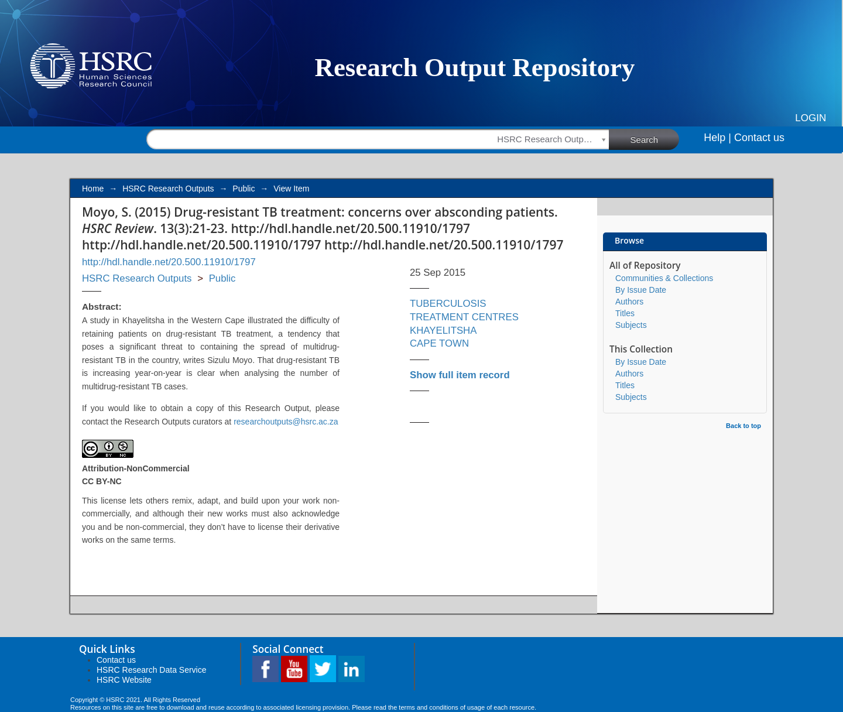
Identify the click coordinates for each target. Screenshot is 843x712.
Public (243, 188)
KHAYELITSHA (443, 330)
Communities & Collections (664, 278)
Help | (717, 137)
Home (93, 188)
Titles (625, 313)
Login (810, 118)
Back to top (743, 425)
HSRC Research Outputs (168, 188)
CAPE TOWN (439, 343)
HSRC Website (124, 679)
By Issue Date (640, 290)
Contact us (759, 137)
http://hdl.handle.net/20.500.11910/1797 (169, 262)
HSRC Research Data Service (152, 670)
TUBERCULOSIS (448, 303)
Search (655, 139)
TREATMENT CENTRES (464, 317)
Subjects (631, 325)
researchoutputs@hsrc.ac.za (286, 421)
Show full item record (460, 375)
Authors (629, 301)
